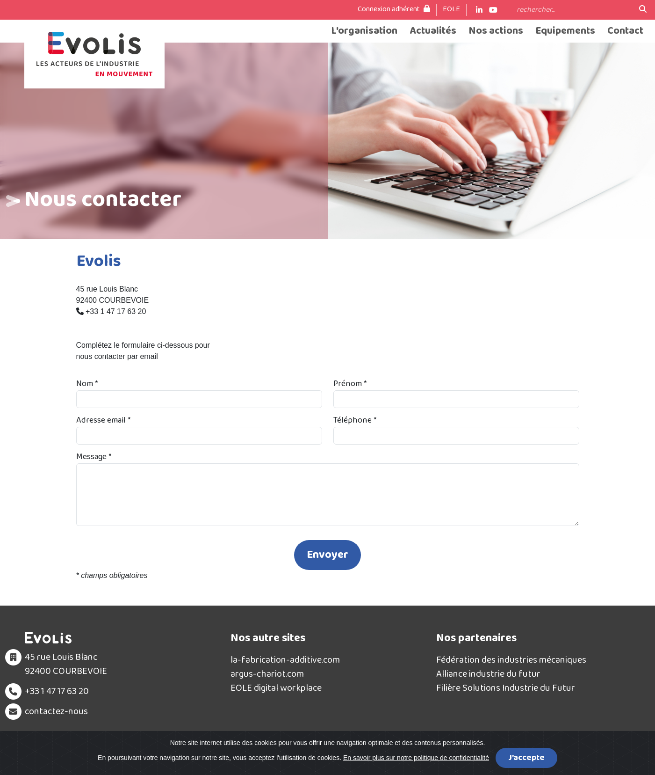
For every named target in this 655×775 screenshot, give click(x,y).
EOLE (451, 9)
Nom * (87, 384)
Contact (625, 31)
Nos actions (495, 31)
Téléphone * (354, 420)
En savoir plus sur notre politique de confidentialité (416, 757)
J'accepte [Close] (526, 757)
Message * (93, 457)
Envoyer (327, 555)
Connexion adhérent (394, 9)
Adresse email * (103, 420)
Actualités (433, 31)
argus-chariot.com (267, 673)
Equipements (565, 31)
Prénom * (350, 384)
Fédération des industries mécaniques (511, 659)
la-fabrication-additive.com (285, 659)
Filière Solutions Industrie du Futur (505, 687)
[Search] (573, 10)
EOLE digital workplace (276, 687)
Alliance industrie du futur (488, 673)
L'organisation (364, 31)
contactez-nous (56, 711)
